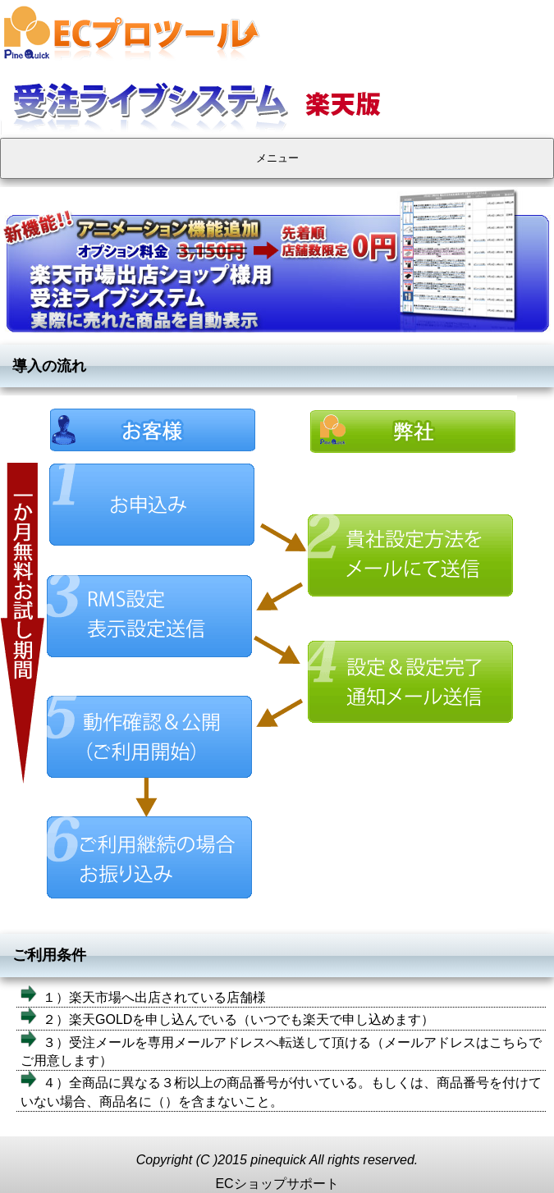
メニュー (277, 158)
